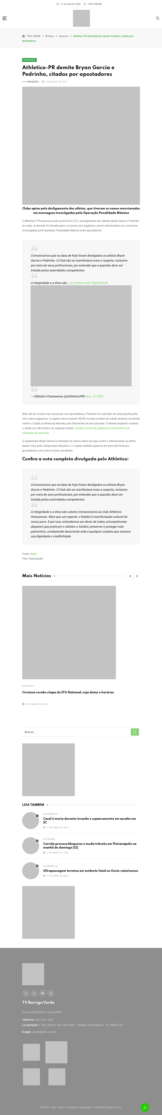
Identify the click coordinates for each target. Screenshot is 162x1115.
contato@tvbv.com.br (43, 1027)
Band (33, 551)
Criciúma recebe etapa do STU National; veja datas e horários (68, 690)
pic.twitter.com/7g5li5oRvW (88, 280)
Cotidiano (49, 836)
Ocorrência (50, 811)
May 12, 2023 (94, 394)
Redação (32, 79)
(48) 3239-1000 (44, 1014)
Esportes (28, 684)
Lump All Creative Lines (107, 1102)
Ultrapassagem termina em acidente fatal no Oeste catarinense (90, 868)
